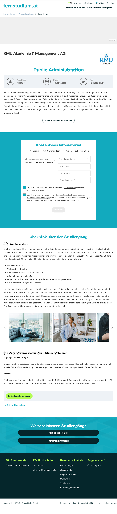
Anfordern (58, 209)
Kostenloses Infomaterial (19, 396)
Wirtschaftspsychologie (58, 440)
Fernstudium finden (75, 7)
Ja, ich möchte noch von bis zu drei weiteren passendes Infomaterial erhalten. (55, 189)
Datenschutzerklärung (87, 503)
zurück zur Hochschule (14, 405)
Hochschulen (69, 188)
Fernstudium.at (9, 14)
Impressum (65, 503)
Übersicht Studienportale (17, 465)
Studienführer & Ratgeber (99, 7)
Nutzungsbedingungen (65, 195)
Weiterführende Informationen (58, 120)
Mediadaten (38, 465)
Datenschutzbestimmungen (38, 197)
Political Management (58, 432)
